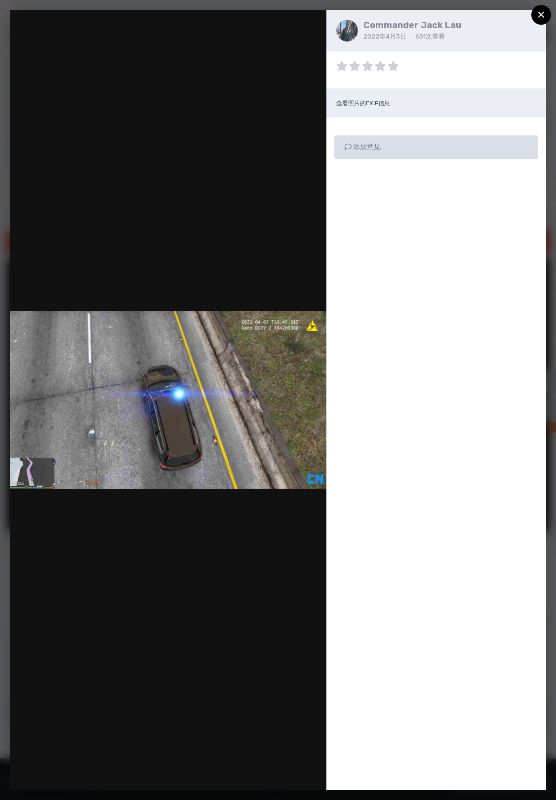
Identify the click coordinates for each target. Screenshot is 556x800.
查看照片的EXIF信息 (363, 103)
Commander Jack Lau (412, 25)
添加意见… (365, 147)
